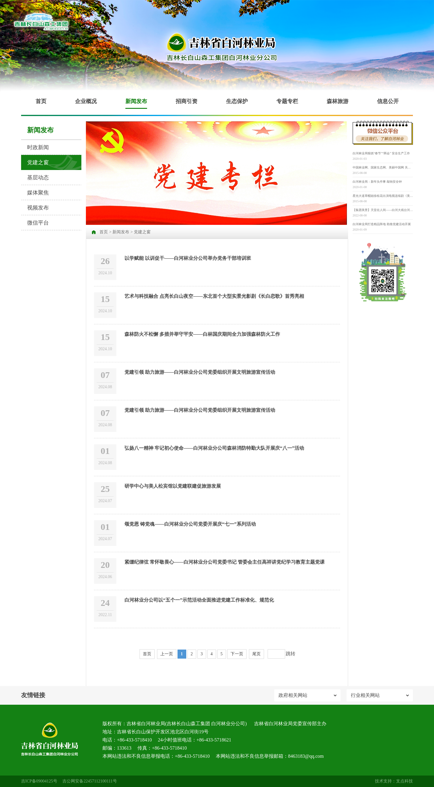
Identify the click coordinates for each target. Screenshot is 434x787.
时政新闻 (38, 147)
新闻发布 (136, 101)
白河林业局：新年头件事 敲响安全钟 (377, 181)
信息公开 (388, 101)
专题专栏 (287, 101)
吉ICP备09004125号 (39, 781)
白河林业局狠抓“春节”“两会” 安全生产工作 (381, 153)
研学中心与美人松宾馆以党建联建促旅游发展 (172, 486)
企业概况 (86, 101)
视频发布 (38, 208)
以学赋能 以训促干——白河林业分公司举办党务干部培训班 (187, 258)
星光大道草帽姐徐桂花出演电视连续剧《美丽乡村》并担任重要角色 (383, 195)
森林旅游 (337, 101)
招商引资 (186, 101)
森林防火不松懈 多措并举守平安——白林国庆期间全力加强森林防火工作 (202, 334)
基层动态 (38, 178)
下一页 (237, 654)
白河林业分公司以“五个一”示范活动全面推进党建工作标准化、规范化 (199, 600)
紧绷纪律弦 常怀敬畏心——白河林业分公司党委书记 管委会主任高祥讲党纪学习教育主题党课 (224, 562)
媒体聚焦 (38, 193)
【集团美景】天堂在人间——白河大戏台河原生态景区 (383, 210)
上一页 (166, 654)
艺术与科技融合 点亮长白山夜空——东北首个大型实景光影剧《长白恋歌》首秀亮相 (214, 296)
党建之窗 (38, 162)
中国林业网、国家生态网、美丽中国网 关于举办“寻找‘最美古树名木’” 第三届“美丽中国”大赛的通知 (383, 167)
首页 (41, 101)
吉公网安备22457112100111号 (89, 781)
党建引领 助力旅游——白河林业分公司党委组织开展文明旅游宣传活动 (199, 372)
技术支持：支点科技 (394, 781)
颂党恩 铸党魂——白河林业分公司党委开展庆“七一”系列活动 (190, 524)
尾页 (256, 654)
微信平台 (38, 223)
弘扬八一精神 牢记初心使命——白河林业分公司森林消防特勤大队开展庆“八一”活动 (214, 448)
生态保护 (237, 101)
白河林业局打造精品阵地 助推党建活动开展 (382, 224)
